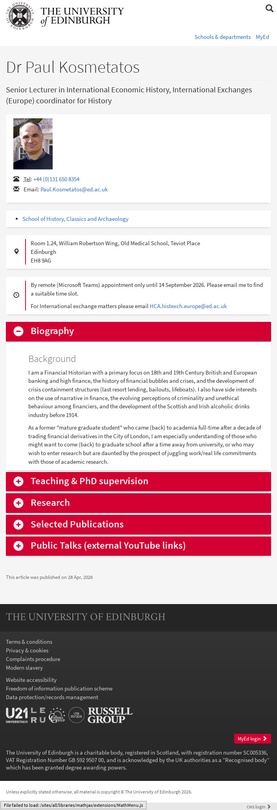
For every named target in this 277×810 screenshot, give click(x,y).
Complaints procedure (33, 659)
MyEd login (252, 738)
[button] (269, 8)
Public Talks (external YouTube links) (108, 545)
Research (50, 503)
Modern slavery (24, 667)
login (259, 807)
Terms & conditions (29, 641)
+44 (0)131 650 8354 (56, 179)
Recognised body (246, 760)
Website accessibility (31, 679)
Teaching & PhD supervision (90, 481)
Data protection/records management (52, 697)
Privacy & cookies (27, 650)
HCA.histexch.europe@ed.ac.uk (188, 306)
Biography (52, 331)
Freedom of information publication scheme (59, 688)
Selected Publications (77, 524)
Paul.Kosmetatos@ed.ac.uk (74, 189)
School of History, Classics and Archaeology (75, 218)
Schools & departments (222, 36)
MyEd (262, 36)
